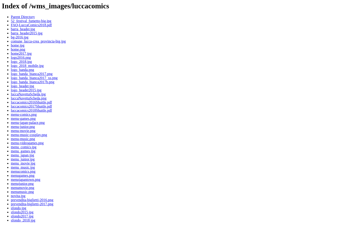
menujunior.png (22, 184)
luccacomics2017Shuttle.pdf (31, 106)
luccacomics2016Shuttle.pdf (31, 102)
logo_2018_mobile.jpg (27, 66)
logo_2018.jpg (21, 62)
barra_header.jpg (23, 29)
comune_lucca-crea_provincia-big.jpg (38, 41)
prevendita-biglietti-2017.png (32, 204)
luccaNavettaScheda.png (29, 98)
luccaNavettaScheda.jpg (28, 94)
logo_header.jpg (22, 86)
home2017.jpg (21, 53)
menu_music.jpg (23, 167)
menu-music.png (23, 139)
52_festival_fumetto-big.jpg (31, 21)
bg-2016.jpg (19, 37)
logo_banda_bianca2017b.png (32, 82)
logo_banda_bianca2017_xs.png (34, 78)
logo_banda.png (22, 70)
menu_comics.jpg (23, 147)
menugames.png (22, 175)
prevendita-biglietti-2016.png (32, 200)
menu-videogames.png (27, 143)
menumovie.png (22, 188)
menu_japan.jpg (22, 155)
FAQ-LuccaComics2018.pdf (31, 25)
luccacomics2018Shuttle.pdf (31, 110)
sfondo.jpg (18, 208)
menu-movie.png (23, 131)
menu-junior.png (23, 127)
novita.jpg (18, 196)
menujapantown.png (25, 179)
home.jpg (17, 45)
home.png (18, 49)
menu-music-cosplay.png (29, 135)
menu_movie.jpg (23, 163)
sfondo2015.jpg (22, 212)
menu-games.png (23, 118)
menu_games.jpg (23, 151)
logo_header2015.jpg (26, 90)
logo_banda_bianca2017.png (31, 74)
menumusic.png (22, 192)
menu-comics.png (24, 114)
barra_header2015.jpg (26, 33)
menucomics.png (23, 171)
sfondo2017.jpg (22, 216)
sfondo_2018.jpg (23, 220)
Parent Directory (23, 17)
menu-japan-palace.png (28, 123)
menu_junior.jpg (23, 159)
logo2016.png (21, 57)
